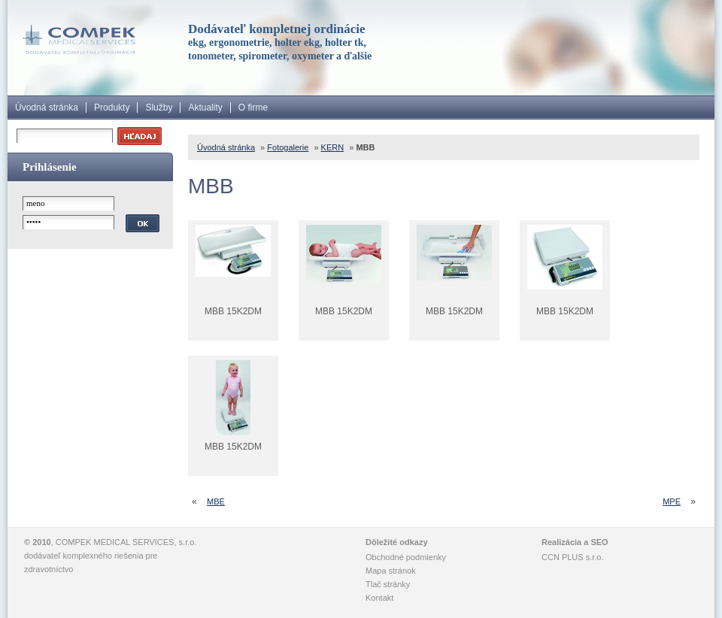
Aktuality (205, 107)
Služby (158, 107)
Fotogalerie (287, 147)
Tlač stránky (388, 584)
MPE (672, 501)
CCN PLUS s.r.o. (573, 557)
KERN (332, 147)
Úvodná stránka (46, 107)
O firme (253, 107)
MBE (216, 501)
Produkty (111, 107)
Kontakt (379, 597)
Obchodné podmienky (406, 557)
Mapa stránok (391, 570)
